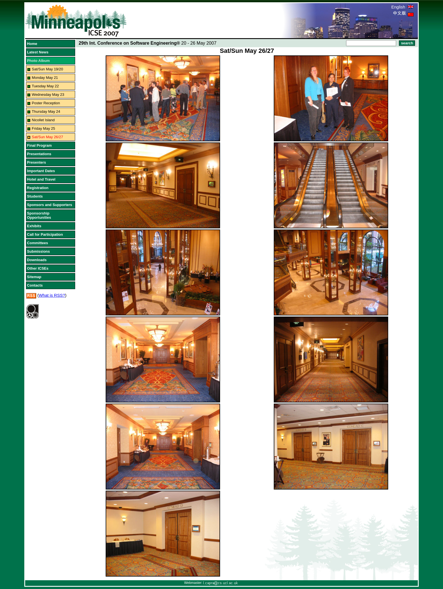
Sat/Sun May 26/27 (47, 137)
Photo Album (38, 61)
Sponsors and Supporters (49, 205)
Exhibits (34, 226)
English (402, 7)
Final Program (39, 145)
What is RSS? (52, 295)
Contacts (35, 285)
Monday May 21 (45, 77)
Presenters (36, 162)
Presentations (39, 154)
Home (32, 44)
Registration (38, 188)
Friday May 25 (43, 128)
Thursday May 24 (46, 111)
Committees (37, 243)
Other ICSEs (38, 268)
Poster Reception (46, 103)
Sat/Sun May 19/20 (47, 69)
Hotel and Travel (41, 179)
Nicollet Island (43, 120)
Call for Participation (45, 234)
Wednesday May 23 (48, 94)
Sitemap (34, 277)
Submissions (38, 251)
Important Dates (41, 171)
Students (35, 196)
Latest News (38, 52)
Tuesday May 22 (45, 86)
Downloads (37, 260)
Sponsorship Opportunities (39, 215)
